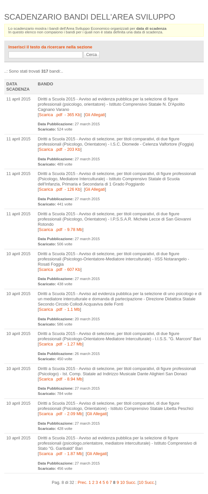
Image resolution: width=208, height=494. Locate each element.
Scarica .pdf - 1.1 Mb (59, 309)
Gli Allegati (95, 114)
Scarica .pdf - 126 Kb (60, 189)
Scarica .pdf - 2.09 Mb (60, 413)
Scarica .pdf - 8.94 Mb (60, 379)
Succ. (131, 482)
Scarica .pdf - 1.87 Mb (60, 453)
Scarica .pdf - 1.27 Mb (60, 344)
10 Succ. (147, 482)
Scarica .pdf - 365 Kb (60, 114)
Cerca (91, 54)
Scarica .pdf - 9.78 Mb (60, 229)
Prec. (82, 482)
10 (122, 482)
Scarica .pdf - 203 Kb (60, 149)
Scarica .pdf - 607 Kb (60, 269)
